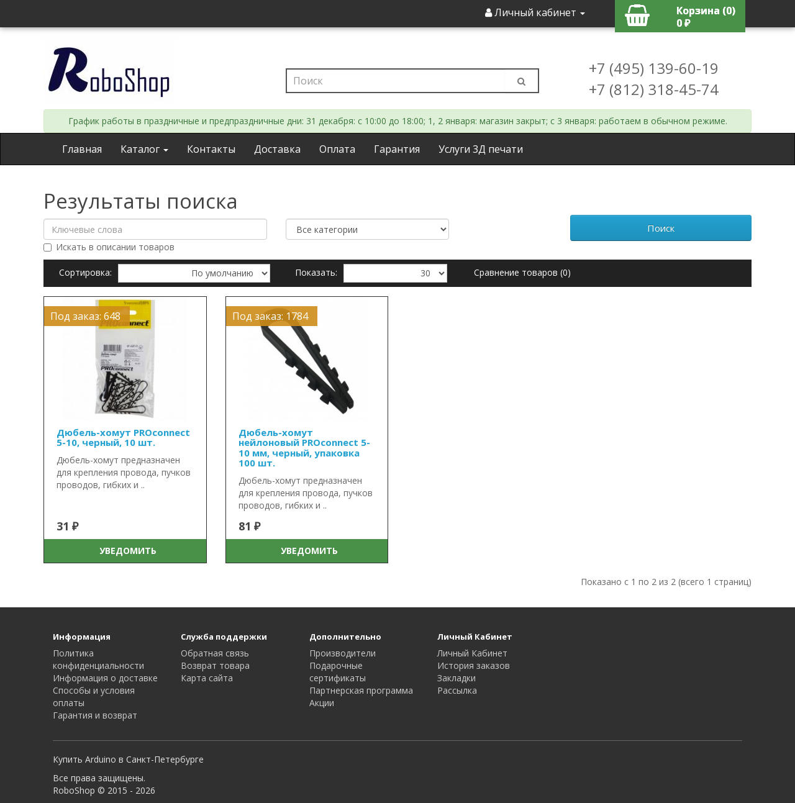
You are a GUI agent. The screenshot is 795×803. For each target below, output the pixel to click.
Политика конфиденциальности (98, 659)
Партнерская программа (361, 690)
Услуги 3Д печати (480, 149)
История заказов (473, 665)
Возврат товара (215, 665)
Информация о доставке (105, 678)
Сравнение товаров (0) (522, 272)
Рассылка (457, 690)
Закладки (456, 678)
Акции (321, 703)
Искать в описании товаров (109, 247)
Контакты (211, 149)
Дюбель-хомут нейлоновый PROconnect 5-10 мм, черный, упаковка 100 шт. (304, 448)
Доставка (277, 149)
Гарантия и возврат (95, 715)
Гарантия (397, 149)
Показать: (316, 272)
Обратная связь (215, 653)
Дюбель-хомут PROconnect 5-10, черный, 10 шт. (123, 437)
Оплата (337, 149)
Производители (342, 653)
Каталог (144, 149)
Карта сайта (207, 678)
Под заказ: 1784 (270, 316)
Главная (82, 149)
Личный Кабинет (472, 653)
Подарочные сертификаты (337, 672)
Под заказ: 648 (85, 316)
